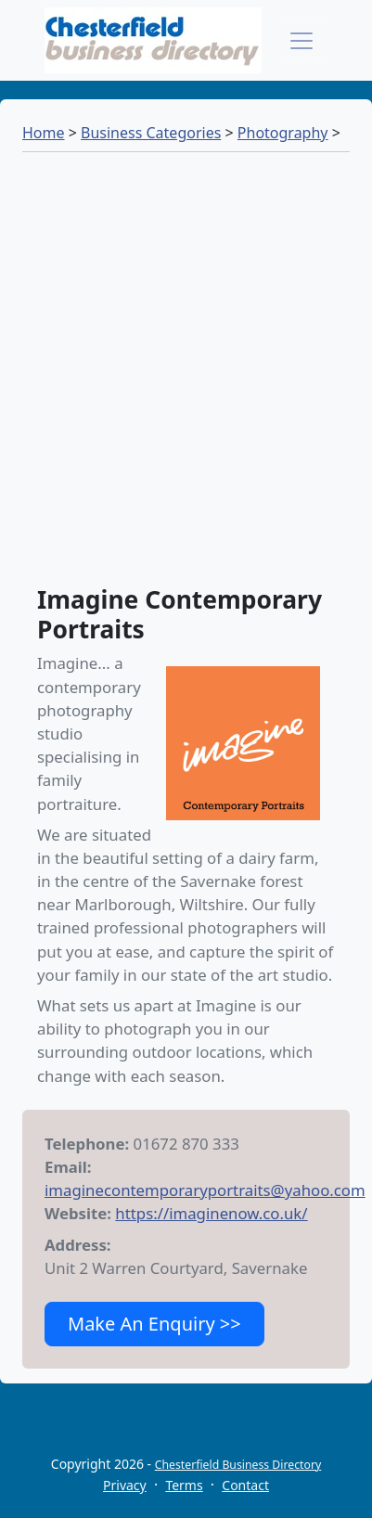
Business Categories (151, 132)
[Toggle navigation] (301, 40)
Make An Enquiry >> (154, 1323)
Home (43, 132)
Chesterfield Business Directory (238, 1465)
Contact (245, 1485)
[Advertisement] (186, 377)
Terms (183, 1485)
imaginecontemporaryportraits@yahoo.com (205, 1190)
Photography (282, 132)
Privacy (125, 1485)
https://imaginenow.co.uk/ (211, 1213)
